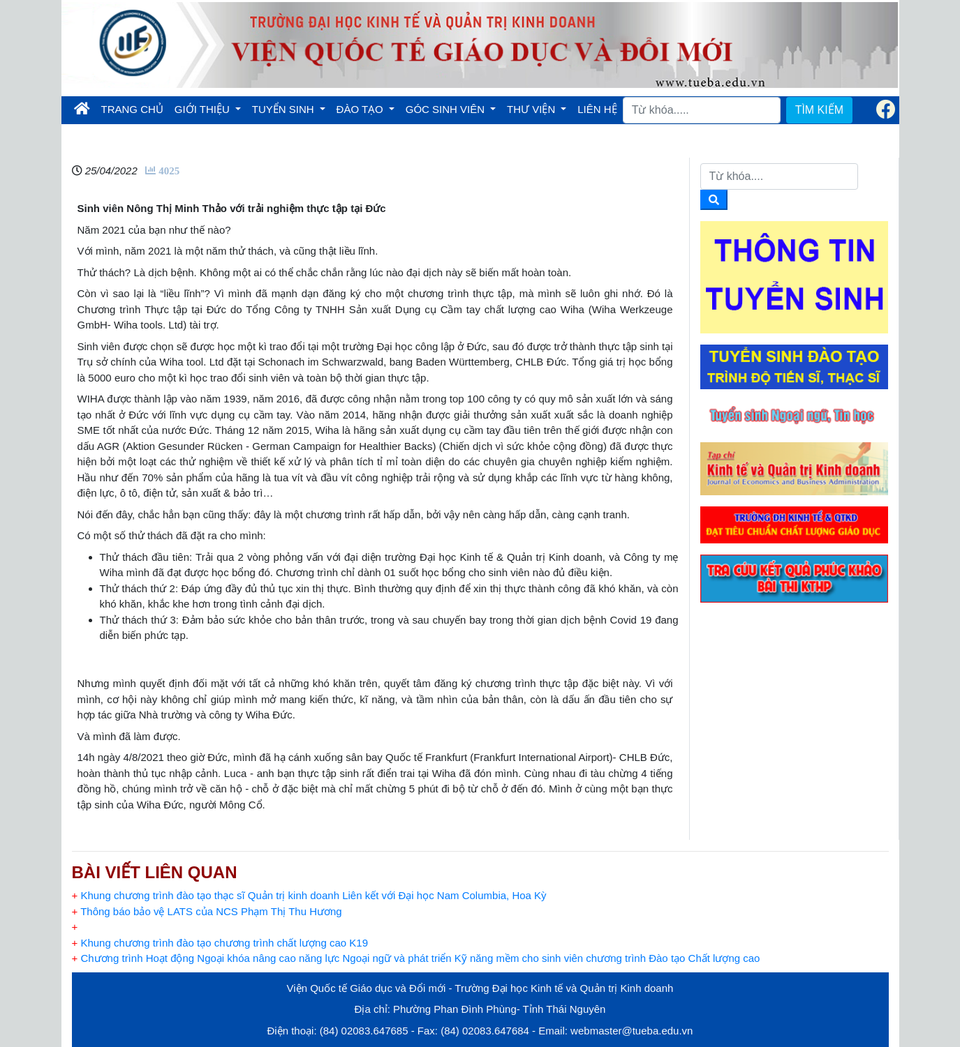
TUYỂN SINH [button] (284, 109)
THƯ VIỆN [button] (532, 109)
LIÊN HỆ (596, 109)
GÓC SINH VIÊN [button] (447, 109)
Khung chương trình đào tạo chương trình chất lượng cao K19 (220, 943)
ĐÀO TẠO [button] (361, 109)
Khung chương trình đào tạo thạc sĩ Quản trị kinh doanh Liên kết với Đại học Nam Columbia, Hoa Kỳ (309, 895)
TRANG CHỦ (135, 108)
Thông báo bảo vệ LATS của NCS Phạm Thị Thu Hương (207, 911)
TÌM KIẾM (819, 110)
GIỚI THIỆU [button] (203, 109)
